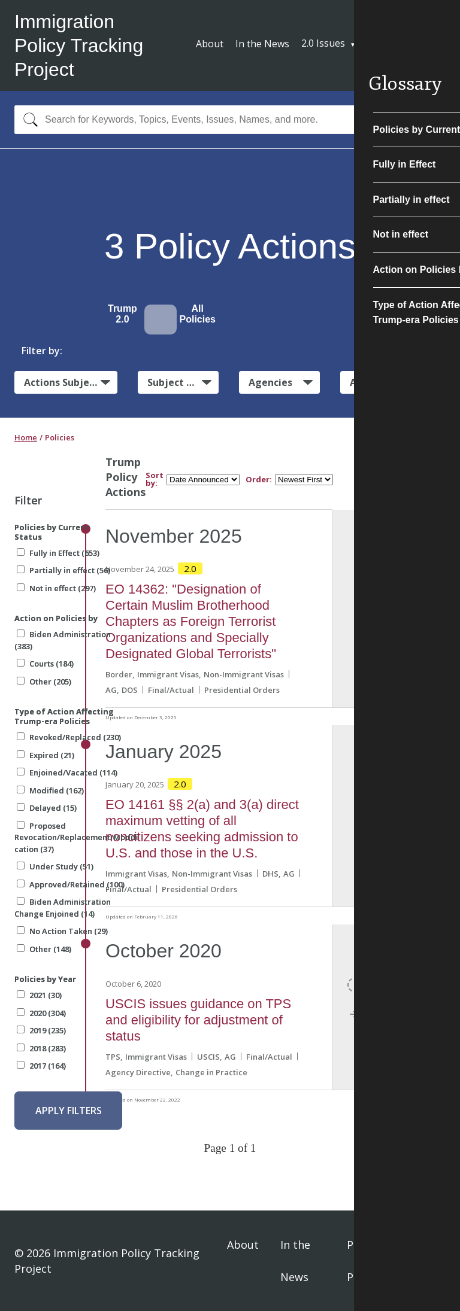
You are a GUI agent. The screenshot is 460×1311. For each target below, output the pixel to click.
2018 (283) (41, 1048)
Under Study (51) (55, 866)
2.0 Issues (323, 43)
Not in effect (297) (56, 588)
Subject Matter (183, 382)
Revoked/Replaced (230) (69, 737)
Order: (259, 479)
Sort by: (155, 479)
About (209, 43)
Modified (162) (50, 790)
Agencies (270, 382)
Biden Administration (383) (62, 640)
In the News (262, 43)
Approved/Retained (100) (71, 884)
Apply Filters (68, 1110)
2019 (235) (41, 1030)
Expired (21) (45, 755)
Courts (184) (45, 663)
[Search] (27, 119)
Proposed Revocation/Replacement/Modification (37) (76, 837)
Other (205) (44, 681)
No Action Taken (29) (62, 931)
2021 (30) (39, 995)
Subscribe (401, 44)
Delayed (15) (47, 807)
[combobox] (230, 119)
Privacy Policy (365, 1260)
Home (25, 437)
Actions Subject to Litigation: (70, 382)
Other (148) (44, 949)
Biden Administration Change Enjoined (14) (62, 907)
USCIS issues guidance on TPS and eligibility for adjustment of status (198, 1020)
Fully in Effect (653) (58, 552)
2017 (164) (41, 1065)
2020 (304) (41, 1013)
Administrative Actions (398, 382)
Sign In (431, 1260)
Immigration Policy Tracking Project (78, 45)
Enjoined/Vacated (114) (67, 772)
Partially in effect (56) (63, 570)
